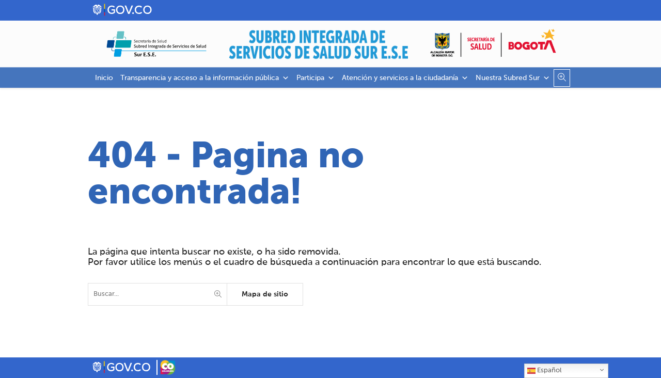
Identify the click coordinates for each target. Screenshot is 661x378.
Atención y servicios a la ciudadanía (405, 78)
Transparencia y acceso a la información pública (204, 78)
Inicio (104, 78)
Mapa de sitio (265, 294)
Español (544, 371)
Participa (315, 78)
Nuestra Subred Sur (513, 78)
